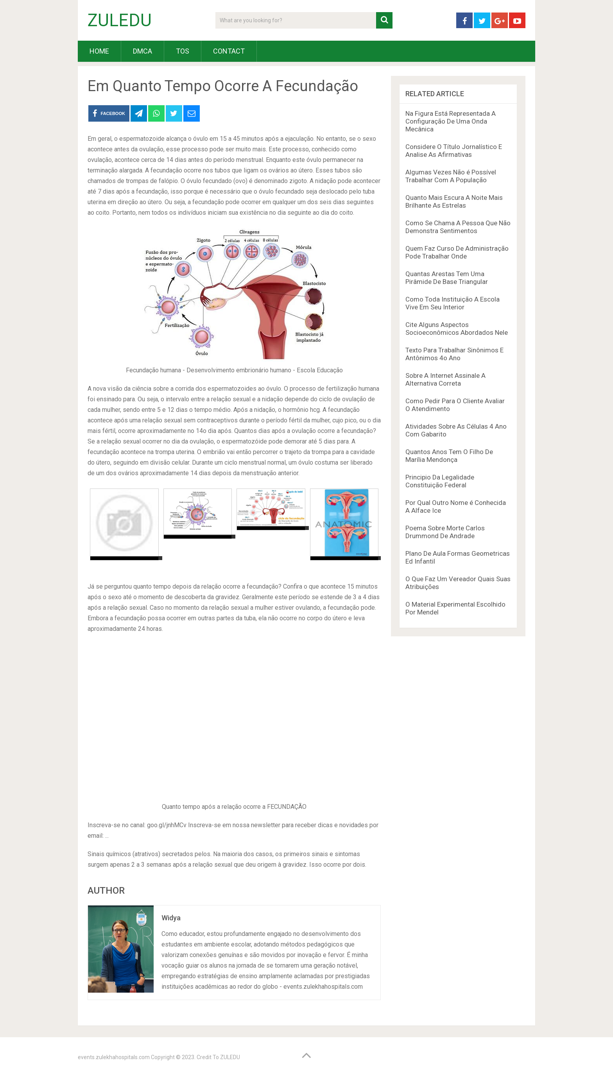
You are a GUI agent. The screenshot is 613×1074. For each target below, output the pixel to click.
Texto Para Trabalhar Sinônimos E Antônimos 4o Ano (454, 354)
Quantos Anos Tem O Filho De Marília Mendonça (449, 455)
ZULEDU (120, 20)
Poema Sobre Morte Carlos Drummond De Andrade (445, 532)
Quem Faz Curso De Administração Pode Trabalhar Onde (457, 252)
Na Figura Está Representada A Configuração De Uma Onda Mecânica (450, 121)
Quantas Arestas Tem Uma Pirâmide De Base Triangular (446, 278)
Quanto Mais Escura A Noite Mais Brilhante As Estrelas (454, 201)
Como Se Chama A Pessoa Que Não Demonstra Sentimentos (458, 227)
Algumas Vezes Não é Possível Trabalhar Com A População (450, 176)
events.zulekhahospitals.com (114, 1057)
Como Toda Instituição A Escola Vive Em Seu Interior (452, 303)
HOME (99, 51)
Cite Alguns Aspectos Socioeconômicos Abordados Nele (456, 328)
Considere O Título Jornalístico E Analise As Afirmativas (453, 150)
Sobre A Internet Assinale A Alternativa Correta (445, 379)
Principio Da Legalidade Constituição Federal (439, 481)
